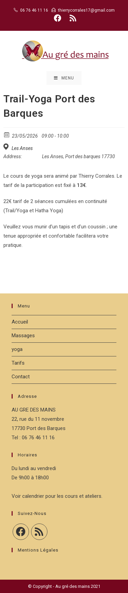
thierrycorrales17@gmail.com (86, 10)
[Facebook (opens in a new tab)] (57, 18)
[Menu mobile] (64, 78)
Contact (21, 377)
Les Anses (22, 148)
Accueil (20, 322)
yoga (17, 349)
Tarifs (18, 363)
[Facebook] (21, 531)
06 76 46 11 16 (34, 10)
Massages (23, 335)
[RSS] (39, 531)
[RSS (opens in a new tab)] (72, 18)
